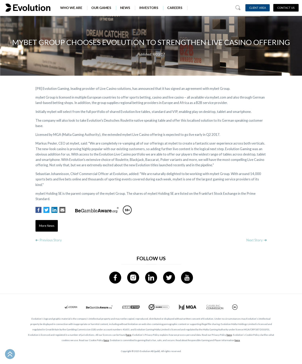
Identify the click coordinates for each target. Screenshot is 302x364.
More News (47, 226)
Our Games (101, 8)
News (125, 8)
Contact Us (286, 7)
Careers (174, 8)
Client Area (257, 7)
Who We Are (71, 8)
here (128, 334)
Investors (148, 8)
